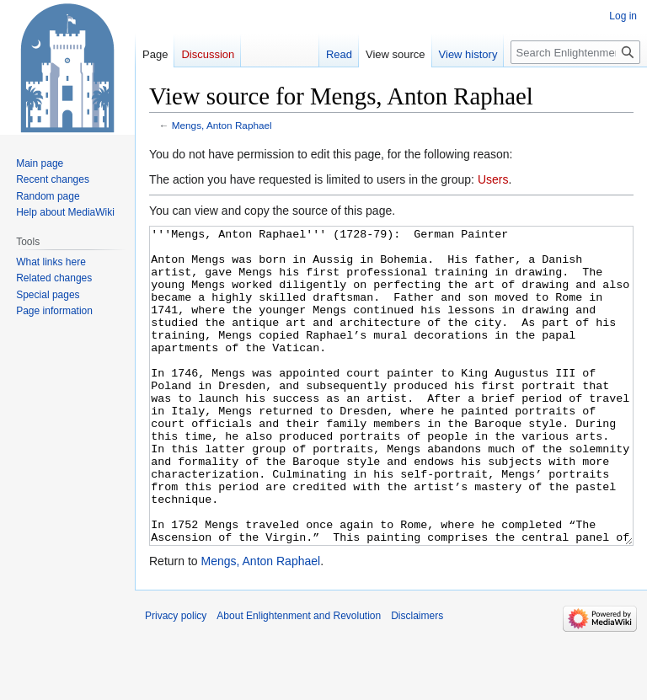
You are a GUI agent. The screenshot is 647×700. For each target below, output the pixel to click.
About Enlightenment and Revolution (299, 679)
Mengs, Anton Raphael (222, 125)
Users (493, 179)
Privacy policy (175, 679)
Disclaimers (417, 679)
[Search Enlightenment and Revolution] (575, 52)
